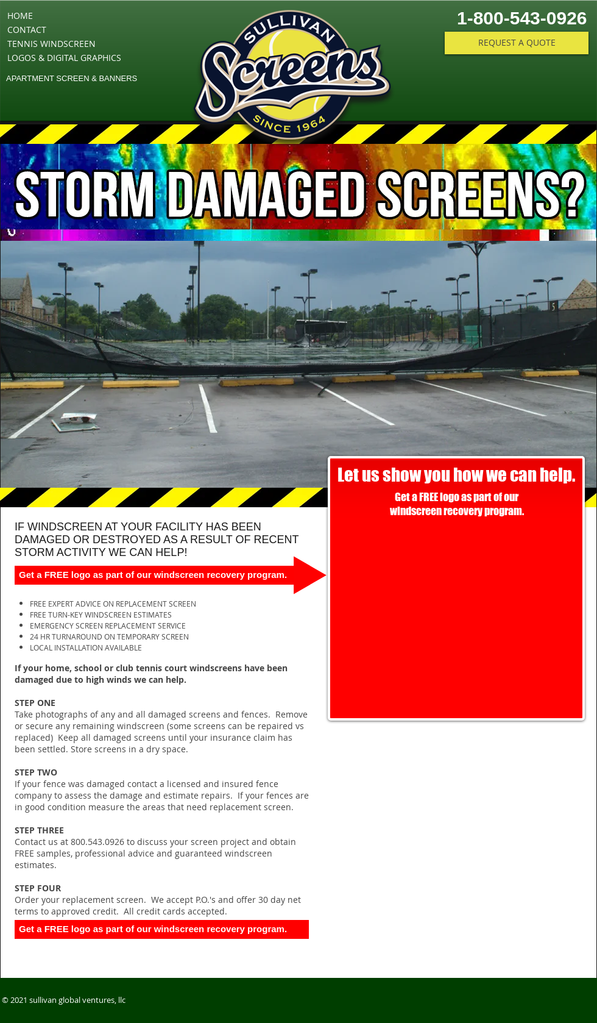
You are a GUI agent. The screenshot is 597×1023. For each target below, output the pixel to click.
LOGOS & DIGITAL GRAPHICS (64, 57)
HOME (20, 15)
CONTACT (26, 29)
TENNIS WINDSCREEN (51, 43)
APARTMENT (30, 78)
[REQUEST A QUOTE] (516, 43)
